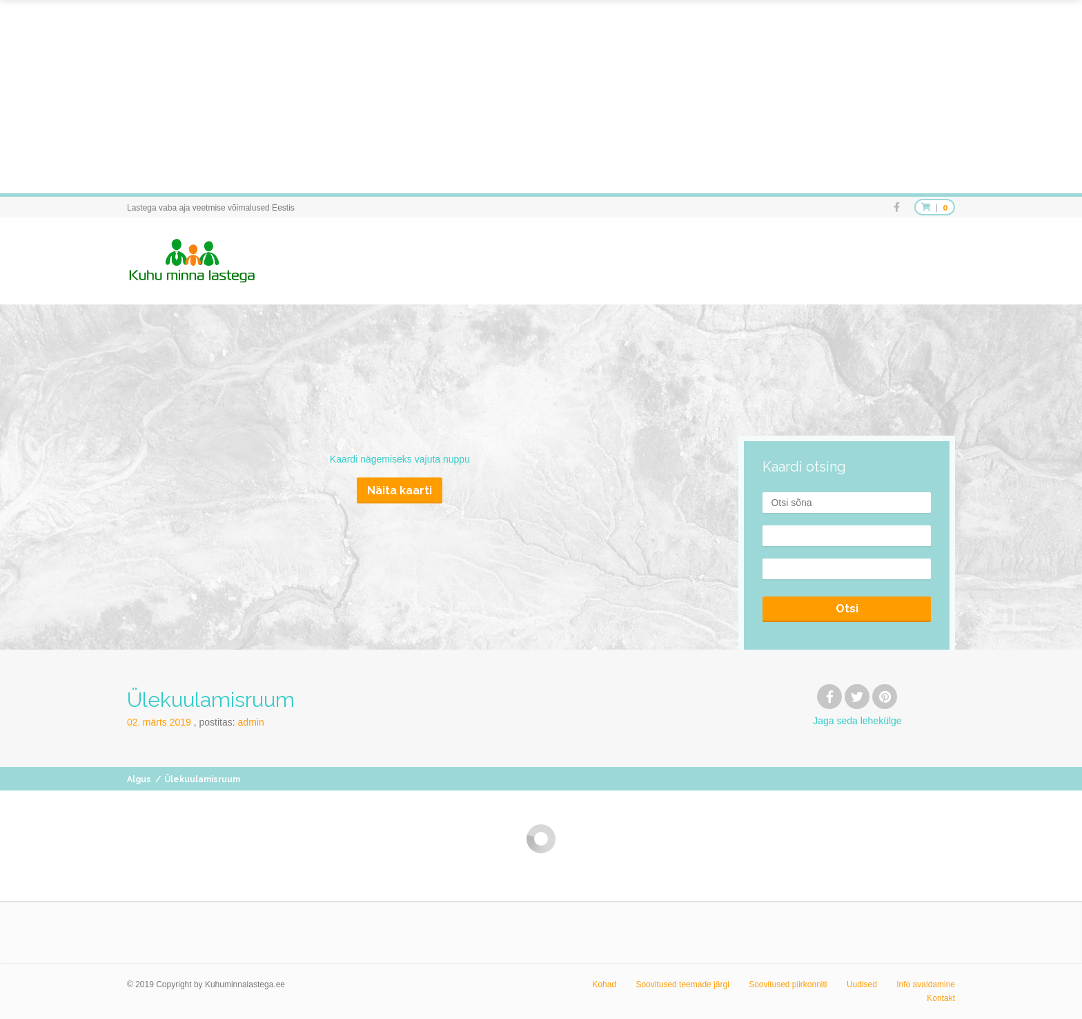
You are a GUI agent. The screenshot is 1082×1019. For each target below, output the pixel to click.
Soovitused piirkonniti (788, 984)
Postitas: (231, 722)
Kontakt (941, 998)
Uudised (862, 984)
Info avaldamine (925, 984)
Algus (139, 779)
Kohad (604, 984)
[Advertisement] (414, 96)
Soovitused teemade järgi (682, 984)
